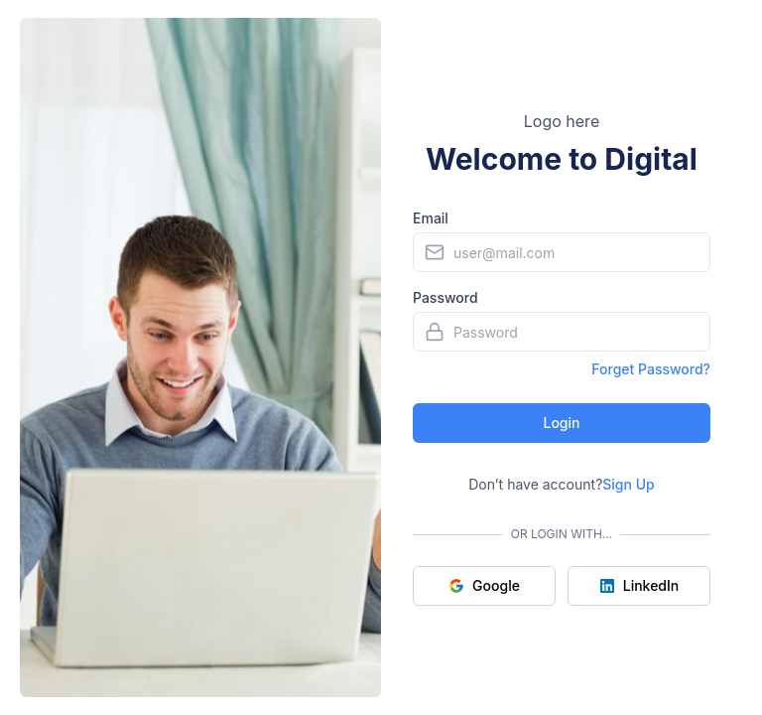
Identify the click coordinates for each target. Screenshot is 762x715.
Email (430, 218)
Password (445, 297)
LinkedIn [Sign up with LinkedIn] (639, 585)
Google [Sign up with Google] (484, 585)
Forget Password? (650, 368)
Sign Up (628, 484)
